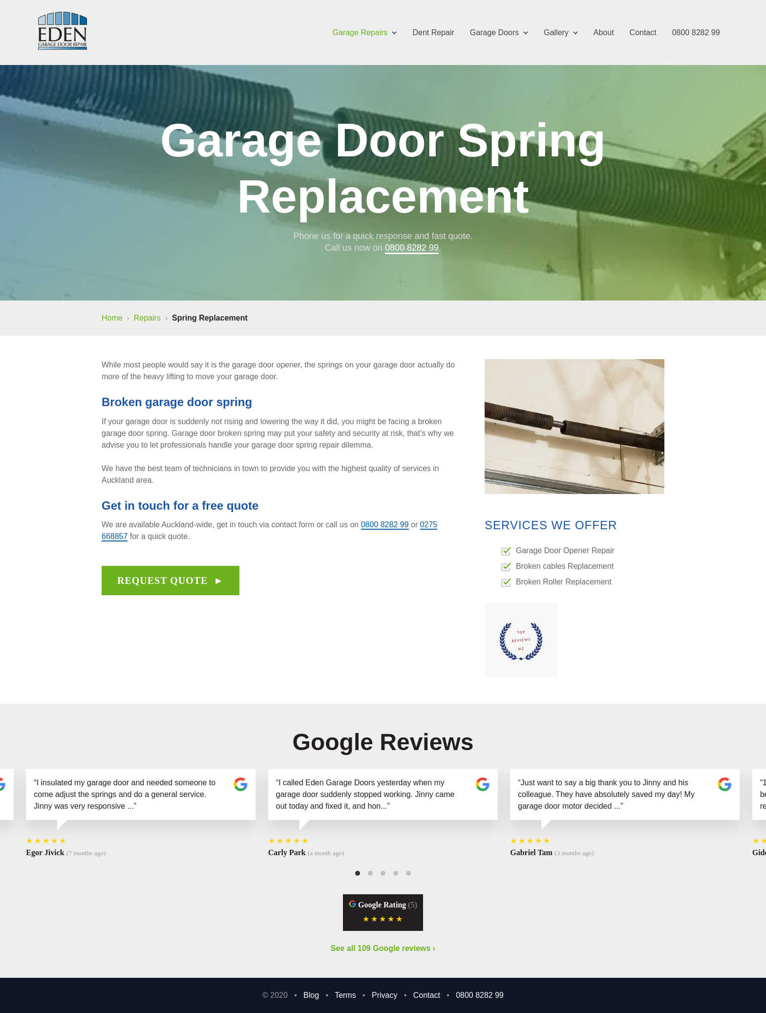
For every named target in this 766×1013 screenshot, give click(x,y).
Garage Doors (499, 32)
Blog (311, 995)
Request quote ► (170, 580)
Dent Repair (433, 32)
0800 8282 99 (696, 32)
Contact (643, 32)
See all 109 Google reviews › (383, 948)
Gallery (561, 32)
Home (112, 318)
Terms (345, 995)
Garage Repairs (365, 32)
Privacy (384, 995)
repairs (147, 318)
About (604, 32)
